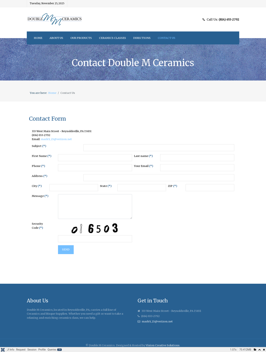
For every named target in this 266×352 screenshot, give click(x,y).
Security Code (37, 225)
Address (39, 176)
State (106, 186)
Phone (38, 166)
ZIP (172, 186)
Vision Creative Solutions (163, 345)
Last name (143, 156)
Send (65, 249)
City (37, 186)
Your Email (143, 166)
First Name (41, 156)
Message (40, 196)
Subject (39, 146)
